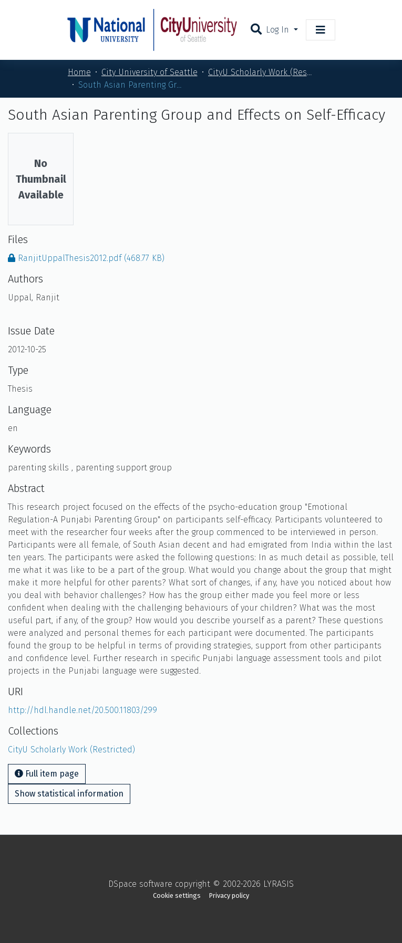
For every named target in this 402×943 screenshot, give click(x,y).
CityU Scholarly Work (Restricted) (260, 72)
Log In (279, 30)
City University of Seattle (149, 72)
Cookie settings (177, 895)
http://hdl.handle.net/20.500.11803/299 (82, 710)
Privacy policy (229, 895)
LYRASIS (278, 884)
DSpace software (140, 884)
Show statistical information (69, 794)
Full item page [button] (47, 774)
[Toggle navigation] (320, 29)
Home (79, 72)
